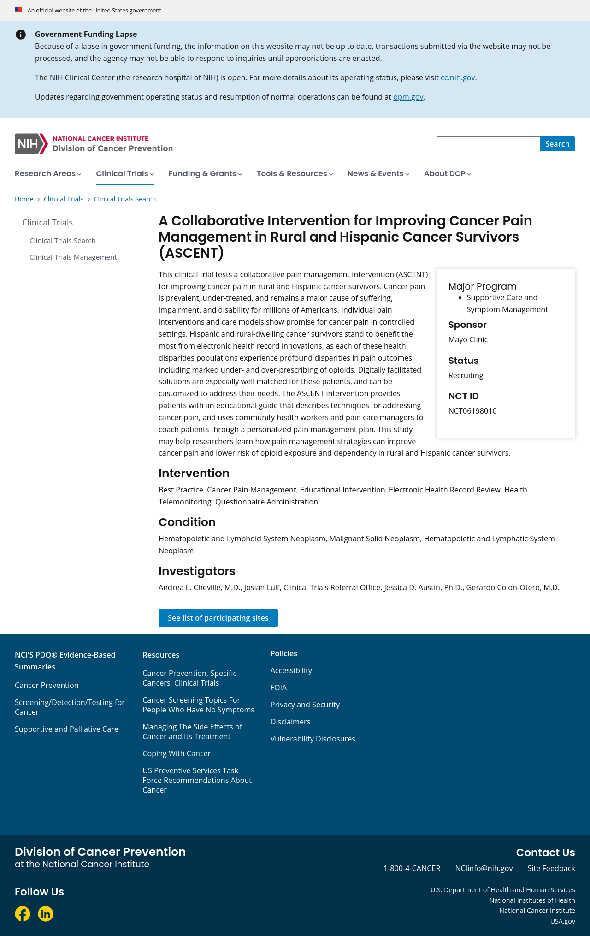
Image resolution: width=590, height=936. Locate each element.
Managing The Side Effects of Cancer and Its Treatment (192, 731)
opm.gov (408, 97)
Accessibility (291, 670)
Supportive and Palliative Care (66, 729)
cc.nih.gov (458, 77)
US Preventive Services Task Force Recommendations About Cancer (197, 780)
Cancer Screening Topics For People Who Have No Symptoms (198, 705)
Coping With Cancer (176, 753)
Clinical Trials (47, 222)
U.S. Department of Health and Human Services (503, 889)
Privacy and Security (305, 704)
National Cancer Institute (537, 910)
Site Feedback (551, 868)
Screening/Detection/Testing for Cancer (70, 707)
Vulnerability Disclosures (313, 739)
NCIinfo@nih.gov (484, 868)
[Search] (557, 143)
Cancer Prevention (47, 685)
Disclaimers (291, 722)
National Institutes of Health (532, 900)
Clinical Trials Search (63, 240)
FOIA (279, 687)
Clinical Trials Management (73, 256)
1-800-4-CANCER (412, 868)
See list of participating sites (218, 618)
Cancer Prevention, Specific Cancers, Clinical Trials (189, 678)
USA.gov (562, 921)
